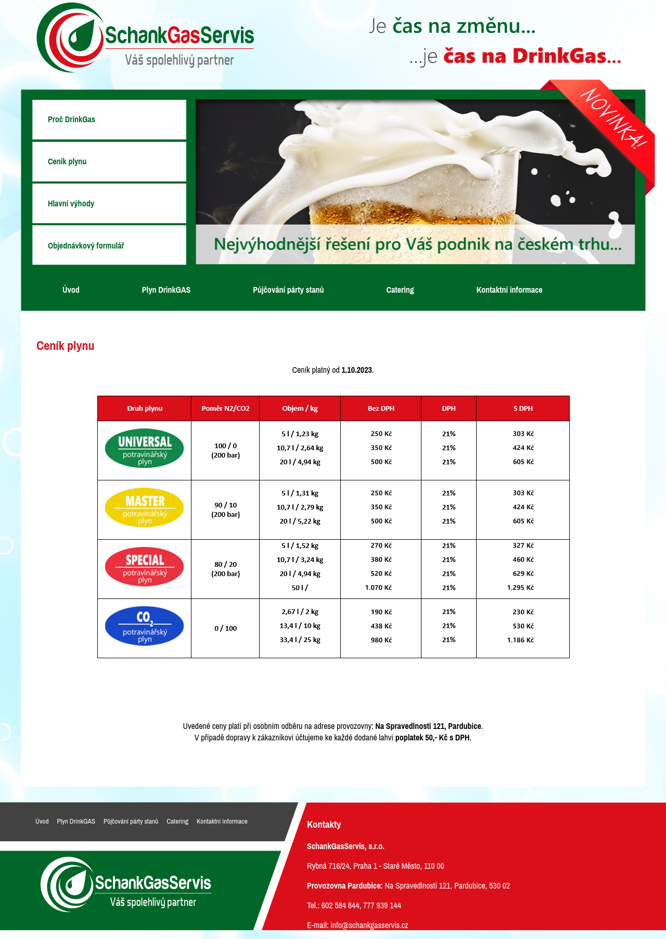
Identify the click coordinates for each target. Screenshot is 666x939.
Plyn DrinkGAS (166, 289)
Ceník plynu (67, 161)
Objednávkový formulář (86, 245)
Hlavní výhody (71, 203)
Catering (400, 289)
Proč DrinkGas (71, 119)
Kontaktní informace (510, 289)
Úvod (71, 289)
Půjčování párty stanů (288, 289)
